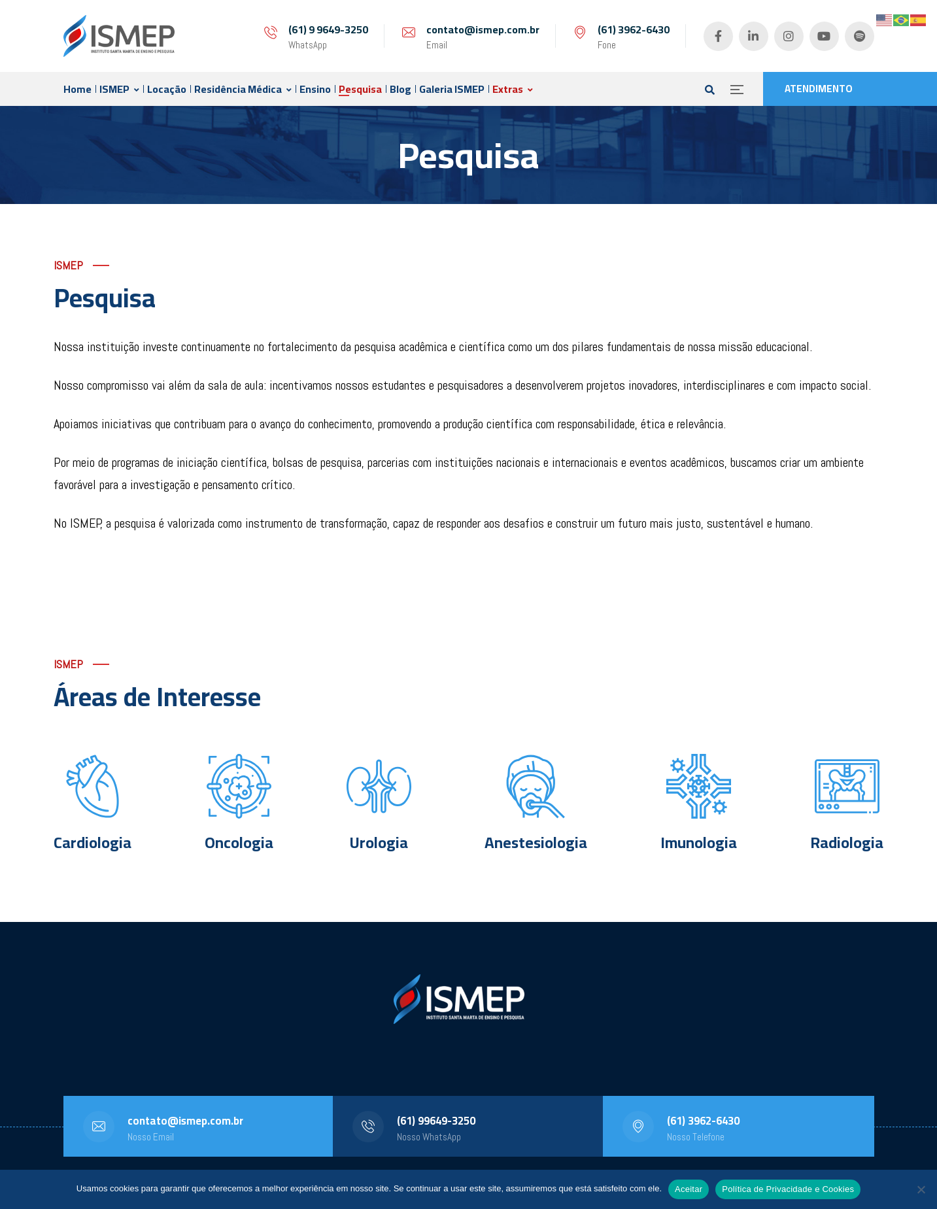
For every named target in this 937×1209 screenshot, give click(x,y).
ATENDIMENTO (819, 88)
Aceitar (688, 1189)
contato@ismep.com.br (482, 29)
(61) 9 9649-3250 (328, 29)
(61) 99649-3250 (436, 1121)
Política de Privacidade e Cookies (788, 1189)
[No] (920, 1189)
